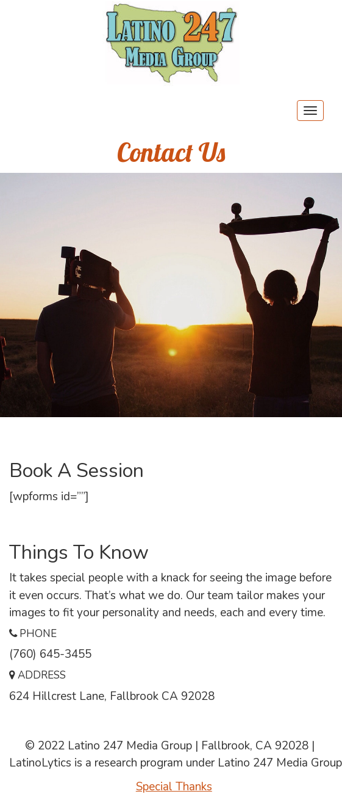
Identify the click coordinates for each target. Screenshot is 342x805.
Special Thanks (174, 787)
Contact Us (171, 152)
